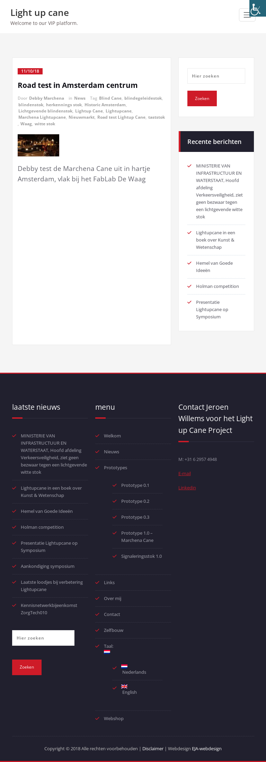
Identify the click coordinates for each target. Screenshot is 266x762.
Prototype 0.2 (135, 501)
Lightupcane (119, 111)
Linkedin (187, 487)
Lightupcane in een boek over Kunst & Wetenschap (215, 239)
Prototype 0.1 (135, 485)
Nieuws (111, 451)
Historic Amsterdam (105, 105)
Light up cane (39, 12)
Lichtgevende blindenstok (45, 111)
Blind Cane (110, 98)
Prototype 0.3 (135, 517)
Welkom (112, 436)
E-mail (184, 473)
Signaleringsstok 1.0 (141, 556)
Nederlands (133, 669)
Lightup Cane (89, 111)
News (80, 98)
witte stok (45, 124)
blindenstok (30, 105)
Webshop (114, 718)
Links (109, 582)
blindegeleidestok (143, 98)
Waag (26, 124)
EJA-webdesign (207, 748)
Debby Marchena (46, 98)
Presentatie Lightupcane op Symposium (212, 309)
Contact (112, 614)
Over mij (112, 598)
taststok (156, 117)
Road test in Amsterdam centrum (78, 85)
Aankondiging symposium (47, 566)
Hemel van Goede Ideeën (47, 511)
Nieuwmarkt (82, 117)
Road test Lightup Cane (121, 117)
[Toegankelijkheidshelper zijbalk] (257, 8)
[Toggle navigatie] (247, 14)
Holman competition (217, 286)
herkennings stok (64, 105)
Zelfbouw (113, 630)
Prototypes (115, 467)
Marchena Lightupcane (42, 117)
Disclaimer (152, 748)
